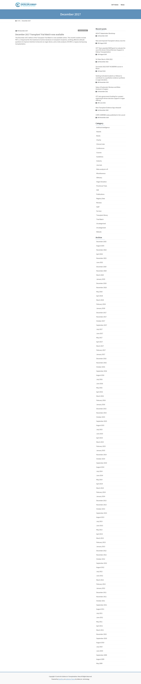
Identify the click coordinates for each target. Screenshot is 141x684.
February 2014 (101, 492)
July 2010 (99, 647)
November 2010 (101, 634)
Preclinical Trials (101, 186)
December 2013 (101, 501)
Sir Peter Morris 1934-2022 (104, 59)
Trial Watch (100, 219)
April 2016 (99, 392)
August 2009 (100, 659)
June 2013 (99, 526)
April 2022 (99, 254)
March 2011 (100, 630)
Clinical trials (83, 30)
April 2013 (99, 534)
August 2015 (100, 425)
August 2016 (100, 375)
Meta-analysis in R (102, 169)
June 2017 (99, 333)
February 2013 (101, 542)
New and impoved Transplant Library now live (110, 41)
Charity (98, 140)
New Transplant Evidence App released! (108, 108)
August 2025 (100, 246)
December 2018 (101, 283)
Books (98, 136)
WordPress (61, 679)
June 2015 (99, 434)
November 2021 (101, 258)
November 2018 (101, 287)
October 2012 (100, 559)
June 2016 (99, 384)
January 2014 (100, 496)
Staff (97, 207)
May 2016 (99, 388)
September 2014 (101, 463)
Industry (99, 161)
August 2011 (100, 609)
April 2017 (99, 342)
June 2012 (99, 576)
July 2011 (99, 613)
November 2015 (101, 413)
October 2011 (100, 601)
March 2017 (100, 346)
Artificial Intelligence (103, 127)
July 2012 (99, 571)
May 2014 (99, 480)
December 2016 (101, 359)
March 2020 (100, 275)
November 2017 (101, 317)
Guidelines (99, 157)
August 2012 (100, 567)
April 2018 (99, 296)
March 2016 (100, 396)
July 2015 (99, 429)
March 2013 (100, 538)
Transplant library (102, 215)
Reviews (99, 203)
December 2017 (101, 313)
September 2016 (101, 371)
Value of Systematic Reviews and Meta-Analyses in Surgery (108, 88)
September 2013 (101, 513)
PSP (97, 190)
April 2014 (99, 484)
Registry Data (100, 198)
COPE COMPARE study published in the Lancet (110, 115)
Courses (99, 153)
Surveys (98, 211)
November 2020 (101, 271)
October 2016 (100, 367)
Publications (100, 194)
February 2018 (101, 304)
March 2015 (100, 442)
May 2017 (99, 338)
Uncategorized (101, 228)
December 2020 (101, 267)
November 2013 (101, 505)
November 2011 (101, 597)
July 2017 (99, 329)
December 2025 (101, 242)
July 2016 (99, 379)
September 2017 (101, 325)
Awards (98, 132)
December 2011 (101, 592)
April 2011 (99, 626)
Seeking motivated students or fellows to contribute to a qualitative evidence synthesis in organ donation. (110, 78)
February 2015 (101, 446)
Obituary (99, 178)
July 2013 (99, 521)
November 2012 (101, 555)
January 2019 (100, 279)
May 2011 (99, 622)
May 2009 (99, 663)
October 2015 (100, 417)
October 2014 (100, 459)
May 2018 (99, 292)
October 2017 (100, 321)
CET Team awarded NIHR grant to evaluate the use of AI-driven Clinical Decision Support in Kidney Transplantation (110, 50)
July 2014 (99, 471)
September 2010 (101, 638)
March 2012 (100, 580)
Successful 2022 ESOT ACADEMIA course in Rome (109, 68)
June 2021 (99, 262)
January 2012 (100, 588)
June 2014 (99, 475)
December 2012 (101, 551)
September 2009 (101, 655)
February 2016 (101, 400)
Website (99, 232)
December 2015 (101, 409)
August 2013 (100, 517)
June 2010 (99, 651)
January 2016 (100, 404)
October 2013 (100, 509)
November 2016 (101, 363)
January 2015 (100, 450)
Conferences (100, 148)
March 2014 (100, 488)
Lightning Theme (70, 679)
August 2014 (100, 467)
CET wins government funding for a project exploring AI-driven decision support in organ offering (110, 98)
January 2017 (100, 354)
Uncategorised (101, 223)
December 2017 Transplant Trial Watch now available (39, 34)
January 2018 (100, 308)
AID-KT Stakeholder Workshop (105, 33)
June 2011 (99, 617)
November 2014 (101, 455)
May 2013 (99, 530)
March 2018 (100, 300)
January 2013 (100, 546)
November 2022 (101, 250)
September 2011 (101, 605)
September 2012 (101, 563)
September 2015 (101, 421)
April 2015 (99, 438)
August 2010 (100, 643)
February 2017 (101, 350)
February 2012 (101, 584)
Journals (99, 165)
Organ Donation (101, 182)
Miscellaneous (101, 173)
